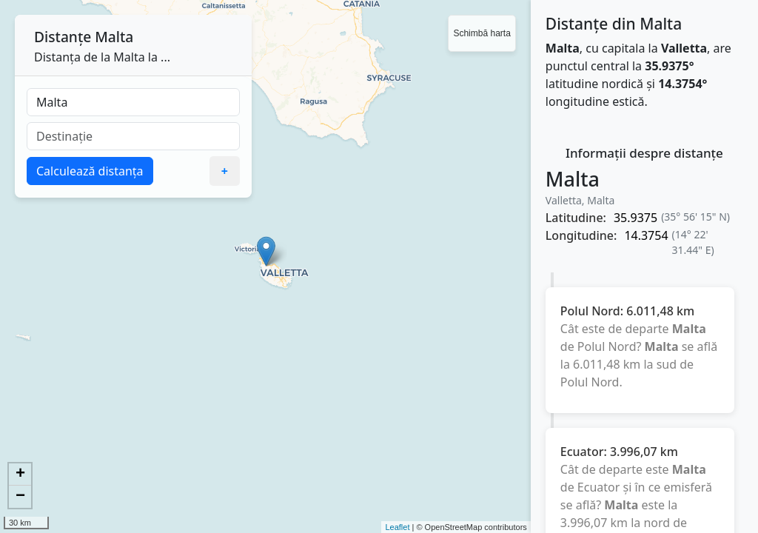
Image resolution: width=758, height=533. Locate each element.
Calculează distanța (90, 171)
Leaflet (397, 527)
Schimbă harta (481, 33)
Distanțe (62, 37)
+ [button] (20, 474)
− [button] (20, 497)
